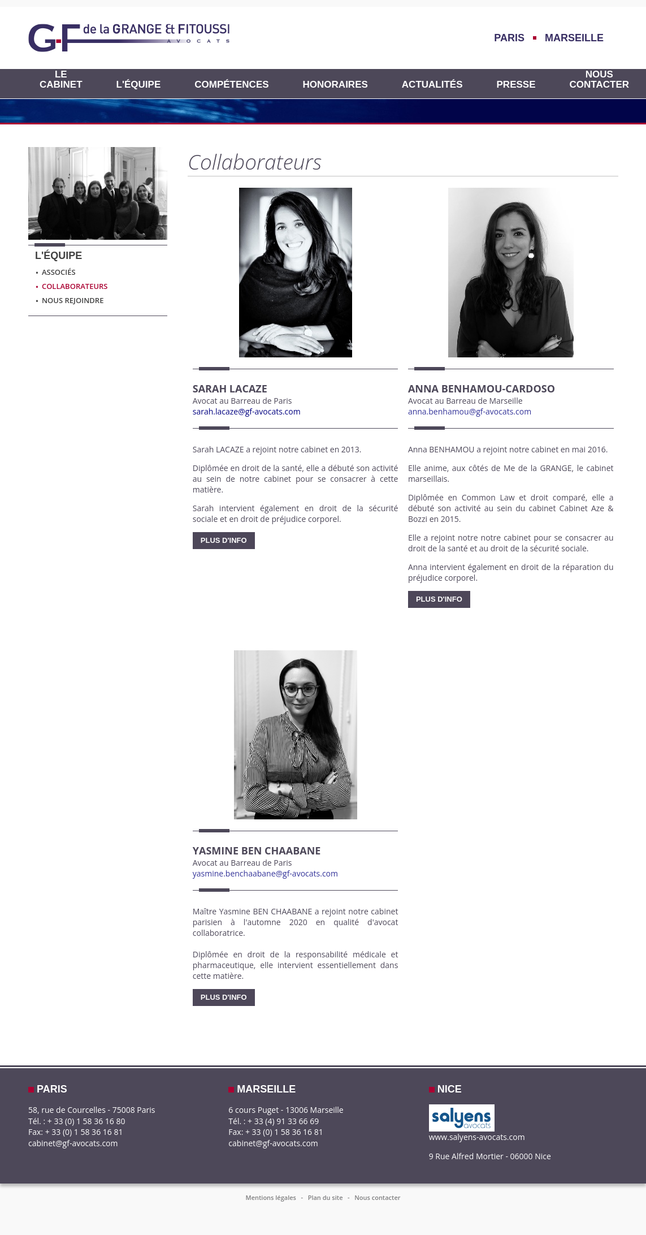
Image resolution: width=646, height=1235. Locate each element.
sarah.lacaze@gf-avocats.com (247, 411)
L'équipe (138, 85)
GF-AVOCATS (128, 38)
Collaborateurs (71, 286)
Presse (516, 85)
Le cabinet (61, 80)
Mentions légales (271, 1197)
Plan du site (325, 1197)
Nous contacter (599, 80)
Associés (55, 272)
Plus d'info (224, 540)
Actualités (432, 85)
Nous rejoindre (69, 300)
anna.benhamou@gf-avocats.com (469, 411)
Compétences (231, 85)
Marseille (574, 38)
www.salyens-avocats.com (477, 1137)
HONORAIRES (335, 85)
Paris (509, 38)
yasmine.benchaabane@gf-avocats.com (265, 873)
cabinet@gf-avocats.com (73, 1143)
